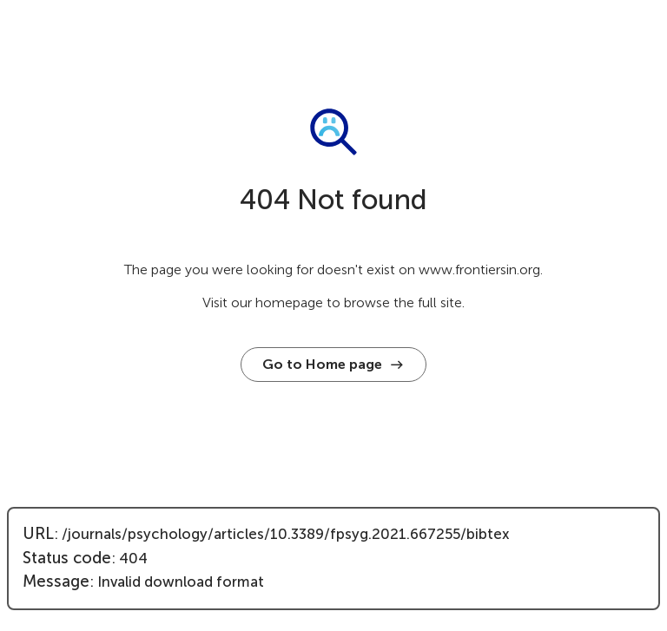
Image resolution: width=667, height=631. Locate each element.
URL (38, 533)
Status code (67, 558)
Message (56, 581)
